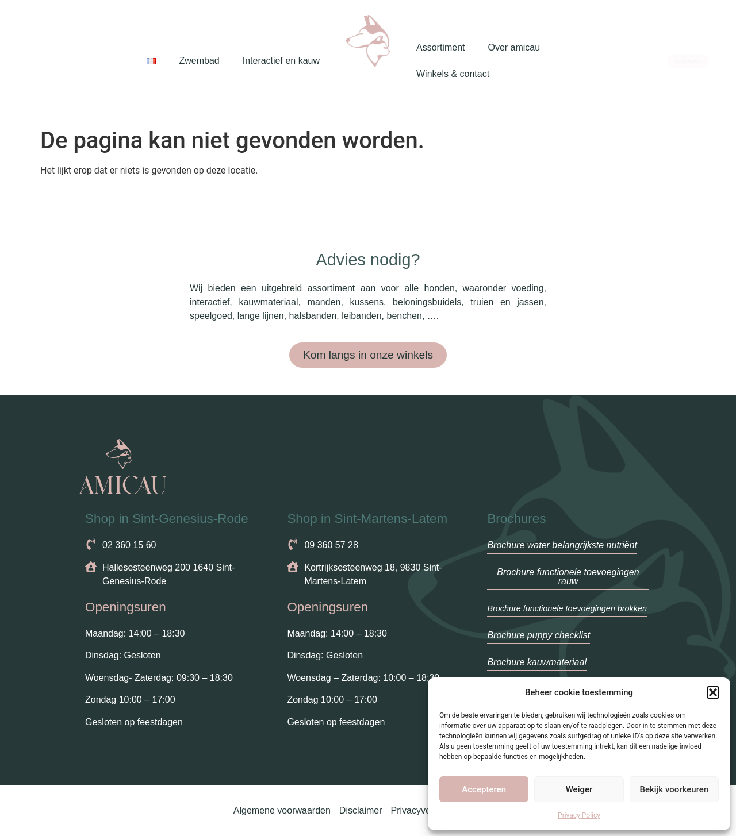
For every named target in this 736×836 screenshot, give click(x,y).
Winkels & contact (452, 74)
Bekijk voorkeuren (673, 789)
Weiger (579, 789)
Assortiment (440, 47)
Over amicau (514, 47)
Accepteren (484, 789)
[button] (713, 692)
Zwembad (199, 61)
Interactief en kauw (281, 61)
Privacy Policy (579, 815)
